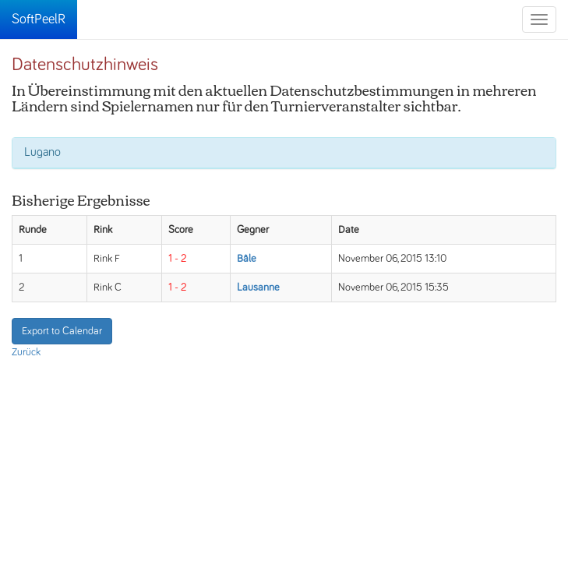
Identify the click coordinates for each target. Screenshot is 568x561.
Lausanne (258, 287)
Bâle (246, 258)
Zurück (26, 352)
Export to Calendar (62, 331)
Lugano (42, 152)
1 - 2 (177, 258)
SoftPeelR (38, 19)
